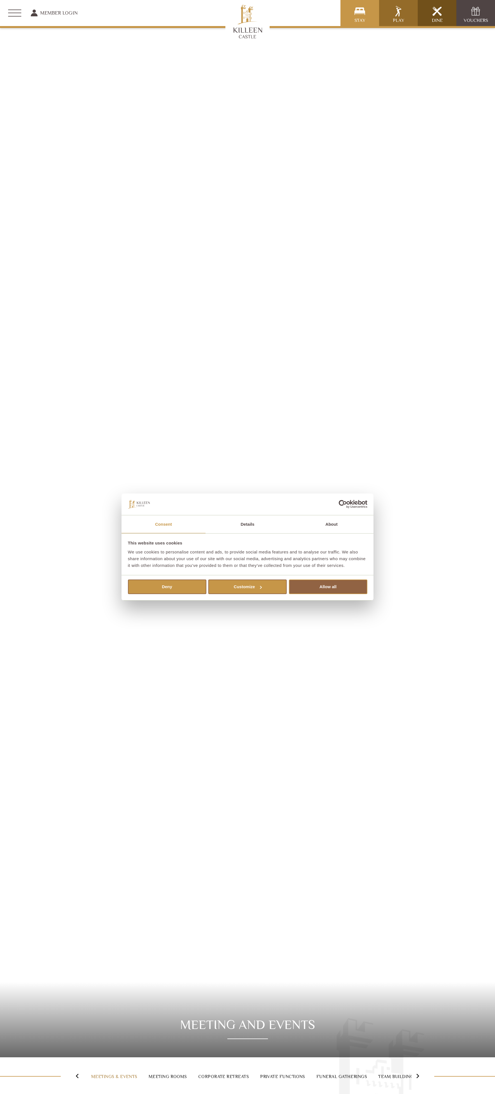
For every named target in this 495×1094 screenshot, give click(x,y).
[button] (70, 1075)
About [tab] (331, 523)
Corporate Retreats (242, 1076)
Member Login (54, 13)
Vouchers (476, 14)
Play (398, 14)
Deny (167, 587)
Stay (359, 14)
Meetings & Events (113, 1076)
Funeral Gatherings (382, 1076)
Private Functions (311, 1076)
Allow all (328, 587)
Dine (437, 14)
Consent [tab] (163, 523)
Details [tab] (247, 523)
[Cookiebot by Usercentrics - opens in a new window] (342, 504)
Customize (248, 587)
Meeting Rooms (176, 1076)
